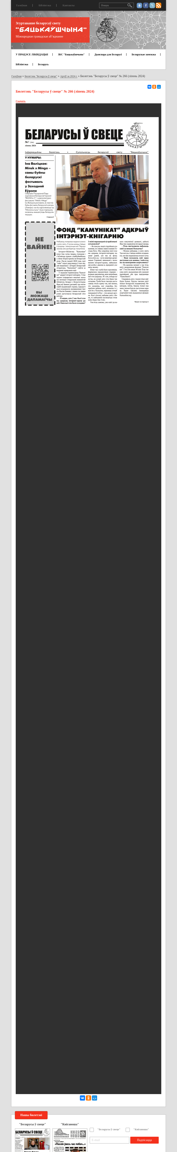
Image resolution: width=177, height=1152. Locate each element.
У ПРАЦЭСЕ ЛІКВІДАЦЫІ (32, 54)
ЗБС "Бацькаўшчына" (71, 54)
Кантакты (68, 5)
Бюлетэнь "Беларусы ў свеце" (41, 76)
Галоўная (21, 5)
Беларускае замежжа (144, 54)
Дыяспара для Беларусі (108, 54)
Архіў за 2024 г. (68, 76)
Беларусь (43, 64)
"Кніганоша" (141, 1129)
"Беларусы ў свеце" (109, 1129)
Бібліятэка (45, 5)
